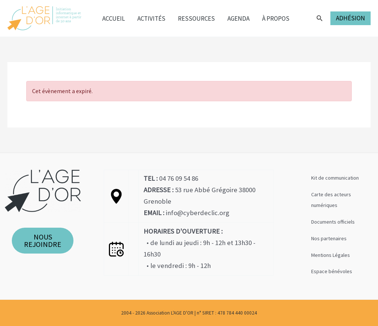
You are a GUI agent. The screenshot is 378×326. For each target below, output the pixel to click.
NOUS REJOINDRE (42, 240)
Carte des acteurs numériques (331, 199)
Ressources (196, 18)
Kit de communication (335, 177)
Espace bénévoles (331, 271)
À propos (275, 18)
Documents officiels (333, 221)
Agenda (238, 18)
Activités (151, 18)
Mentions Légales (330, 255)
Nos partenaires (329, 238)
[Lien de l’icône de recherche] (319, 18)
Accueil (113, 18)
